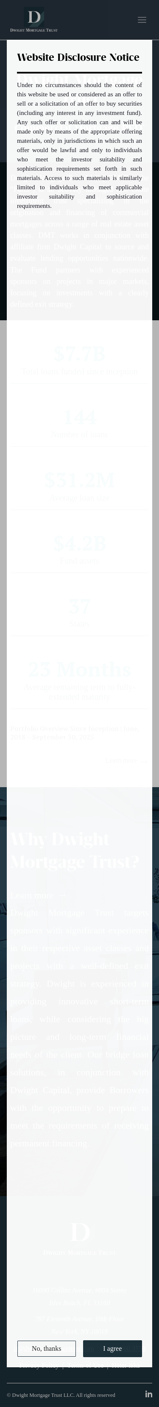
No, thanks (46, 1348)
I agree (112, 1348)
